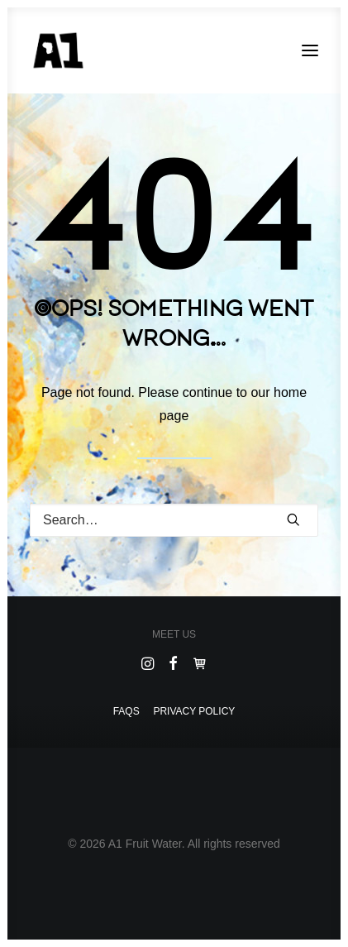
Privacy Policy (194, 711)
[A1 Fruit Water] (58, 50)
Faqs (126, 711)
